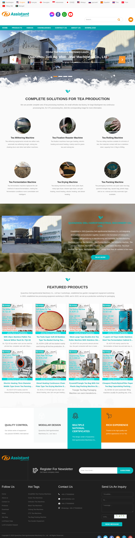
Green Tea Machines (35, 493)
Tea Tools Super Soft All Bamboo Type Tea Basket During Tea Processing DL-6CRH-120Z (51, 334)
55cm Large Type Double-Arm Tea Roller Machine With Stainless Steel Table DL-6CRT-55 (84, 334)
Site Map (5, 512)
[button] (13, 54)
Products (17, 23)
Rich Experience (117, 420)
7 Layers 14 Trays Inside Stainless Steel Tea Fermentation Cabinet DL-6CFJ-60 (117, 334)
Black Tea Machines (35, 501)
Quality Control (16, 420)
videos (29, 23)
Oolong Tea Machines (35, 504)
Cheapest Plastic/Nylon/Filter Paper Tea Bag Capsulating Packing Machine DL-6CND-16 (117, 380)
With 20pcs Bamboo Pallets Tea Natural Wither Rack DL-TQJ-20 (17, 333)
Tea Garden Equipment (36, 516)
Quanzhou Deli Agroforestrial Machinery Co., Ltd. (100, 219)
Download (90, 23)
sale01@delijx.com (67, 494)
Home (5, 23)
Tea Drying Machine (67, 177)
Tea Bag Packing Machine (37, 512)
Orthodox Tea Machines (36, 497)
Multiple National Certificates (81, 423)
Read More (100, 252)
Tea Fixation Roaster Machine (67, 132)
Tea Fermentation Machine (22, 177)
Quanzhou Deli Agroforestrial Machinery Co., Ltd (67, 52)
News (4, 508)
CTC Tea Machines (34, 508)
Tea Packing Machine (112, 177)
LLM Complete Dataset (10, 520)
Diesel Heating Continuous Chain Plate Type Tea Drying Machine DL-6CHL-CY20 (51, 380)
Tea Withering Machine (22, 132)
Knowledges (44, 23)
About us (76, 23)
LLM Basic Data (7, 516)
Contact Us (61, 23)
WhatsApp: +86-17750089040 (71, 503)
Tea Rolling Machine (112, 132)
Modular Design (50, 420)
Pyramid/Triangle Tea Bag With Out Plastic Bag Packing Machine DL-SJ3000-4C (84, 380)
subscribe (125, 466)
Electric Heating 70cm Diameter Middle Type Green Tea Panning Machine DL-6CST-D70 (17, 380)
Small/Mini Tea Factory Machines (39, 489)
